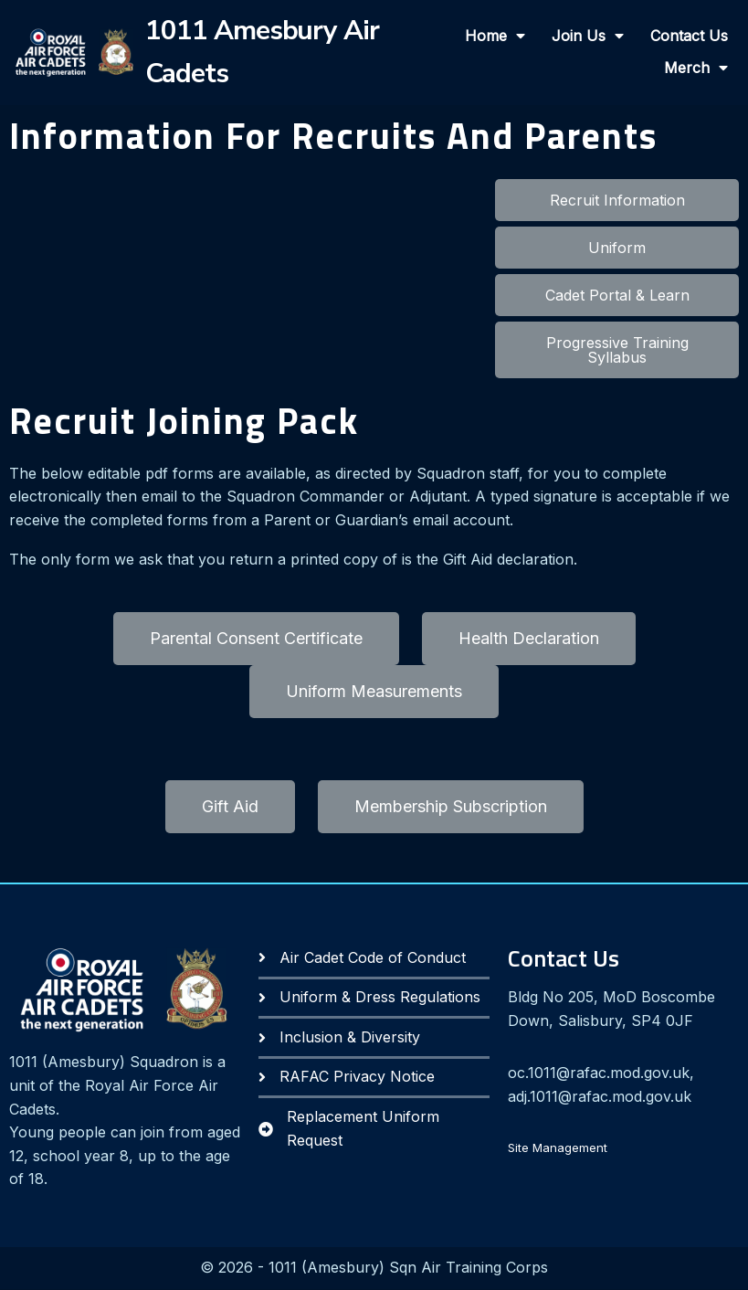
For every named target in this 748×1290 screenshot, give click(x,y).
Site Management (557, 1149)
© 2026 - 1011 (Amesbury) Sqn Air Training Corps (374, 1268)
